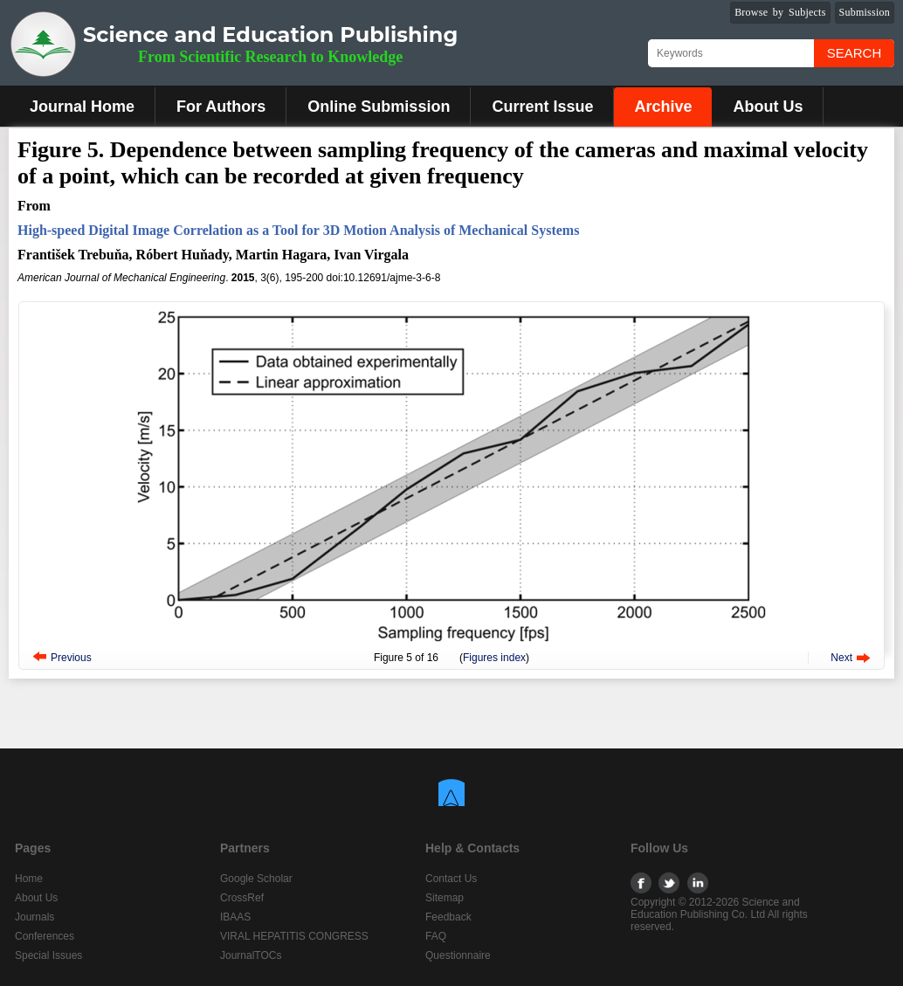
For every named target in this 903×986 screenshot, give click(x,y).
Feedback (448, 917)
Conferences (44, 936)
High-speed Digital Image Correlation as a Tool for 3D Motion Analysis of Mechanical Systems (298, 230)
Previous (71, 658)
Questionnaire (458, 955)
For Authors (220, 106)
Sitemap (444, 898)
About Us (768, 106)
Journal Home (82, 106)
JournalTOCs (250, 955)
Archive (663, 106)
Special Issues (48, 955)
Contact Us (451, 878)
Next (841, 658)
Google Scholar (256, 878)
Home (29, 878)
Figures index (494, 658)
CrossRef (242, 898)
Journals (34, 917)
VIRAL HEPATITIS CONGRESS (294, 936)
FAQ (435, 936)
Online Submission (378, 106)
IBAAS (235, 917)
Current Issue (542, 106)
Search (854, 52)
